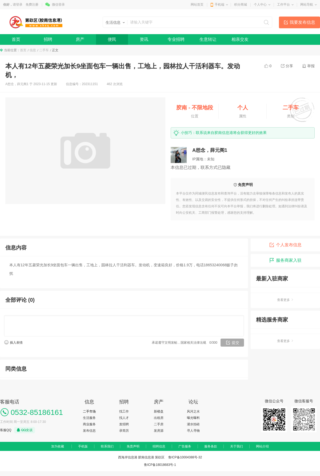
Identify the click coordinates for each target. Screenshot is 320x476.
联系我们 (107, 446)
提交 (235, 342)
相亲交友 (240, 39)
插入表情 (16, 342)
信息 (33, 50)
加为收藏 (57, 446)
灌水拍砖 (193, 424)
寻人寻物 (193, 431)
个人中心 (260, 4)
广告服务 (184, 446)
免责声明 (133, 446)
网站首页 (197, 4)
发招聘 (124, 424)
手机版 (83, 446)
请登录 (17, 4)
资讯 (144, 39)
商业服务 (89, 424)
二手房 (158, 424)
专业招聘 (176, 39)
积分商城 (240, 4)
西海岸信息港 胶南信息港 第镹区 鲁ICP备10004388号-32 (160, 457)
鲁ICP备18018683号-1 (160, 465)
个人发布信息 (285, 245)
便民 (112, 39)
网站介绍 (262, 446)
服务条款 (210, 446)
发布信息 (89, 431)
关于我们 (236, 446)
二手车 (44, 50)
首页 (16, 39)
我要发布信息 (302, 22)
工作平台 (283, 4)
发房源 (158, 431)
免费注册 (32, 4)
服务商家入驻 (285, 260)
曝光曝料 (193, 418)
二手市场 (89, 411)
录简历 (124, 431)
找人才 (124, 418)
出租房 (158, 418)
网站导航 (306, 4)
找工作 (124, 411)
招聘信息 (159, 446)
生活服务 (89, 418)
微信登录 (58, 4)
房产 (80, 39)
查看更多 (285, 300)
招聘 (48, 39)
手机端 (219, 4)
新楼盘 (158, 411)
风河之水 (193, 411)
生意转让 (208, 39)
